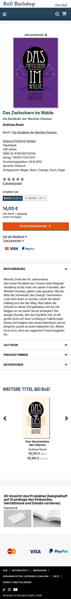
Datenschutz (20, 570)
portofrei (22, 213)
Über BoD (61, 5)
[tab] (35, 267)
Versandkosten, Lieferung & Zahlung (26, 576)
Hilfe (56, 576)
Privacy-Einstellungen (17, 582)
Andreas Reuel (13, 124)
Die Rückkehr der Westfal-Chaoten (34, 132)
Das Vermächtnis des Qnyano (37, 443)
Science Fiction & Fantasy (19, 141)
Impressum (39, 570)
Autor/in (11, 345)
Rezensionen (13, 364)
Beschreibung (14, 269)
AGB (5, 570)
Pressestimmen (16, 354)
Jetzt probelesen (34, 34)
